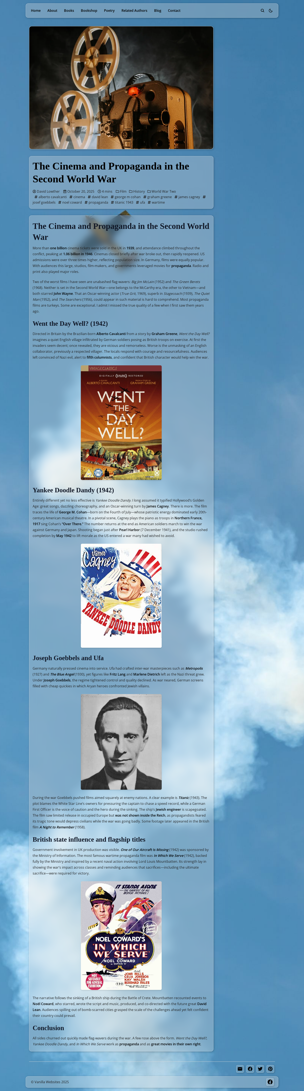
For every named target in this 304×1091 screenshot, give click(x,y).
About (52, 10)
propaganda (96, 202)
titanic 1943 (122, 202)
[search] (262, 10)
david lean (98, 197)
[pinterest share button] (270, 1069)
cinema (77, 197)
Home (36, 10)
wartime (156, 202)
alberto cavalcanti (51, 197)
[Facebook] (270, 1082)
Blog (157, 10)
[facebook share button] (250, 1069)
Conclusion (233, 77)
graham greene (158, 197)
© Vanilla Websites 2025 (50, 1082)
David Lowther (46, 191)
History (137, 191)
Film (121, 191)
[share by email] (240, 1069)
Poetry (109, 10)
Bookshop (89, 10)
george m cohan (126, 197)
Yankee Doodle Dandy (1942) (246, 55)
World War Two (161, 191)
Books (69, 10)
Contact (174, 10)
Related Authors (134, 10)
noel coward (70, 202)
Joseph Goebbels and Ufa (244, 61)
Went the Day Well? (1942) (244, 50)
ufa (141, 202)
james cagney (187, 197)
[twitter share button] (260, 1069)
